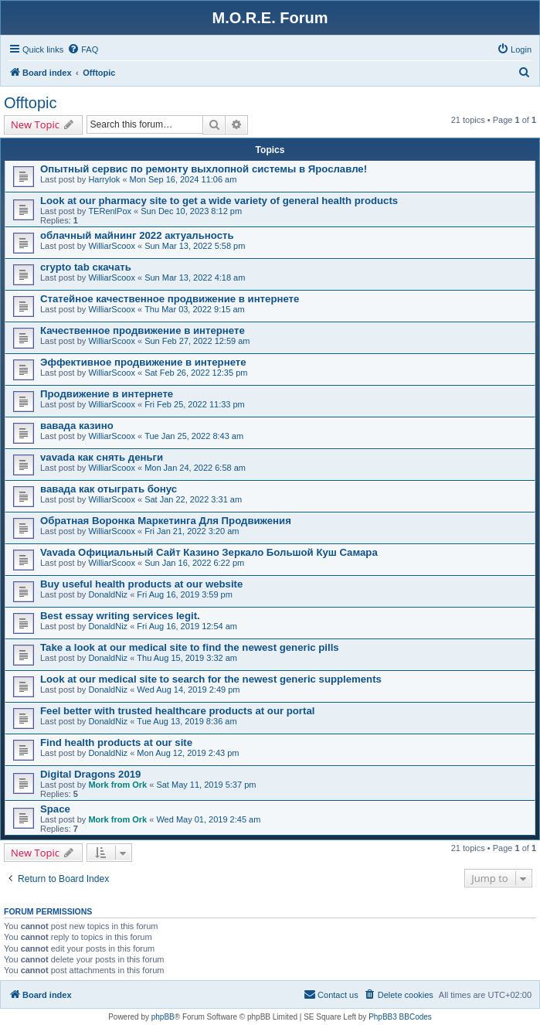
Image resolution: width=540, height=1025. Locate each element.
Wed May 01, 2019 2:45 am (208, 819)
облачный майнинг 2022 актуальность (137, 235)
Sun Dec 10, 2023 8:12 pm (191, 211)
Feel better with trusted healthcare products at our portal (177, 711)
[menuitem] (82, 49)
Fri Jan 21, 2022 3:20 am (191, 531)
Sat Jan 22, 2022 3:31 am (193, 499)
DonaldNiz (107, 594)
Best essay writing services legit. (120, 615)
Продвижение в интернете (106, 394)
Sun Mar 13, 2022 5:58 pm (194, 245)
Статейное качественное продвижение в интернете (169, 299)
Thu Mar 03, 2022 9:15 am (194, 309)
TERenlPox (109, 211)
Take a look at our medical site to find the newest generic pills (189, 647)
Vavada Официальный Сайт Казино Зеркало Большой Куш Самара (209, 552)
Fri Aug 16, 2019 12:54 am (187, 626)
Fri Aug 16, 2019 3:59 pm (185, 594)
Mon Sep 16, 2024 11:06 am (183, 179)
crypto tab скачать (85, 267)
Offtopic (30, 102)
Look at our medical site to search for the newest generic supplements (211, 679)
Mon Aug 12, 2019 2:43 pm (188, 753)
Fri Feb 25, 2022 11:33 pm (194, 404)
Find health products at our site (116, 742)
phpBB (163, 1017)
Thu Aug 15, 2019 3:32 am (187, 657)
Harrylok (104, 179)
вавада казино (77, 425)
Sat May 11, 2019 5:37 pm (206, 784)
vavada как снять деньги (101, 457)
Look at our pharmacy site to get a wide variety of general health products (219, 200)
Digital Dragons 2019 (90, 774)
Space (55, 809)
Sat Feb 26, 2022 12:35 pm (195, 372)
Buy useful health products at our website (141, 584)
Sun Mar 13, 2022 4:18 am (194, 277)
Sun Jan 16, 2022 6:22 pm (194, 562)
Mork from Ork (117, 784)
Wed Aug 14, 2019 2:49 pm (188, 689)
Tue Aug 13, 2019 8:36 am (186, 721)
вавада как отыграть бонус (108, 489)
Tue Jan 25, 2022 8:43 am (193, 436)
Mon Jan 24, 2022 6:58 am (195, 467)
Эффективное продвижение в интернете (143, 362)
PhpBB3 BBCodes (400, 1017)
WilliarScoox (111, 245)
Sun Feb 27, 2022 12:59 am (197, 341)
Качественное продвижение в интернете (142, 330)
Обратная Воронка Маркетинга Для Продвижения (165, 520)
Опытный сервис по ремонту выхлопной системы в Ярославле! (203, 169)
